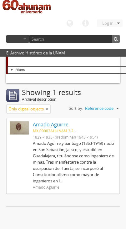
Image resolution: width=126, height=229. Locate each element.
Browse (17, 39)
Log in (107, 23)
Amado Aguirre (50, 124)
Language (70, 23)
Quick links (85, 23)
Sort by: (76, 108)
